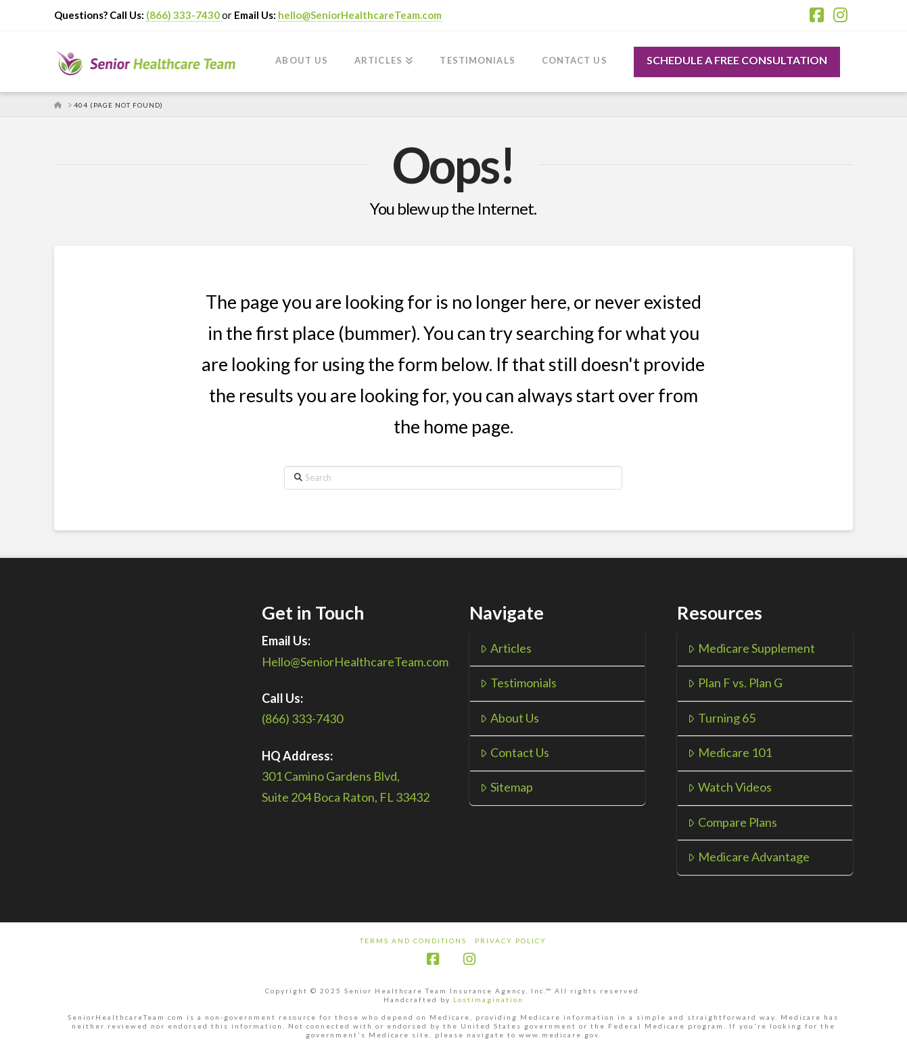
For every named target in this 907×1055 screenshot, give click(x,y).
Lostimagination (488, 999)
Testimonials (518, 682)
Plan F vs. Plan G (735, 682)
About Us (509, 717)
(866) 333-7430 (184, 15)
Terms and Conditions (413, 940)
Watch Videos (729, 786)
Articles (505, 648)
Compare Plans (732, 822)
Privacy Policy (510, 940)
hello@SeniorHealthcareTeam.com (360, 15)
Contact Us (514, 752)
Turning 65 (721, 717)
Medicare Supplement (751, 648)
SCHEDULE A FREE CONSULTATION (737, 59)
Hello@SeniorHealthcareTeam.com (355, 661)
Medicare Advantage (748, 856)
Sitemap (506, 786)
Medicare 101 (729, 752)
